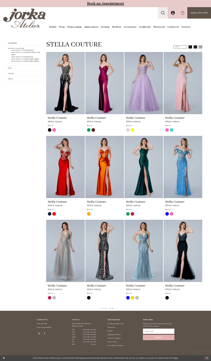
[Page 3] (103, 308)
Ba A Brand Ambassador (116, 324)
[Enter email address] (158, 331)
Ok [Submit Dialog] (207, 358)
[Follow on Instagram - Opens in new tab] (39, 333)
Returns (110, 331)
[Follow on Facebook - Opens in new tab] (44, 333)
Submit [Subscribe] (158, 337)
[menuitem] (163, 13)
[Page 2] (101, 308)
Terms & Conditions (114, 338)
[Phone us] (199, 13)
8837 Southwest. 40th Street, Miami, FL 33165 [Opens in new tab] (82, 325)
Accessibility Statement (115, 345)
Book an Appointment (105, 3)
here (176, 358)
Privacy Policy (112, 342)
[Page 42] (111, 308)
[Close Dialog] (4, 358)
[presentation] (65, 83)
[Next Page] (114, 308)
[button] (163, 13)
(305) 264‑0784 (42, 324)
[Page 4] (106, 308)
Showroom (111, 327)
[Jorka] (24, 18)
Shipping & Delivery (114, 335)
